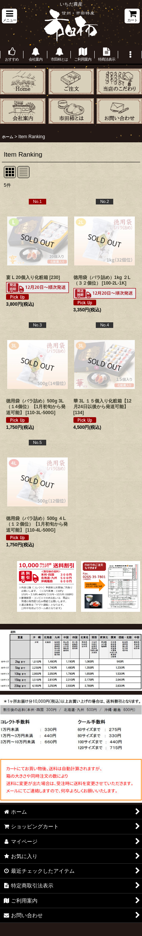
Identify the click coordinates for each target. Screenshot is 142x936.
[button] (9, 16)
